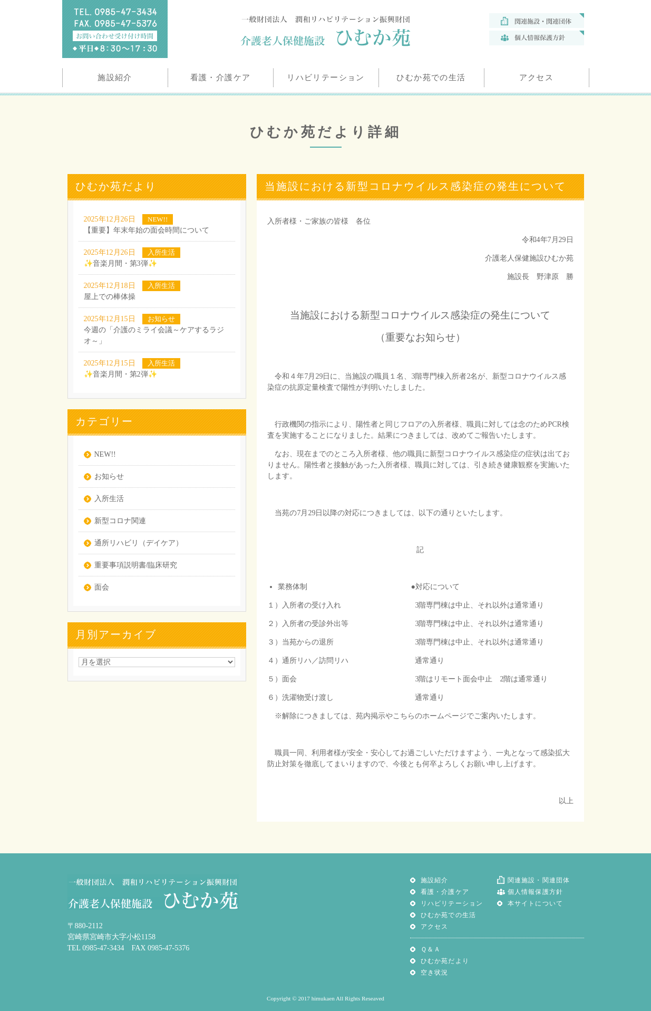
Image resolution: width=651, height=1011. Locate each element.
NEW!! (105, 454)
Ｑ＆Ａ (431, 949)
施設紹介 (435, 880)
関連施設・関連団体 (539, 880)
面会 (101, 587)
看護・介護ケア (445, 892)
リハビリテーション (452, 903)
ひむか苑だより (445, 961)
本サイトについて (535, 903)
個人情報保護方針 (535, 892)
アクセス (435, 926)
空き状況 (435, 972)
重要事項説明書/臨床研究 (136, 565)
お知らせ (109, 476)
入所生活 (109, 499)
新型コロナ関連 (120, 521)
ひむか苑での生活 (449, 915)
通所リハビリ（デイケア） (138, 543)
